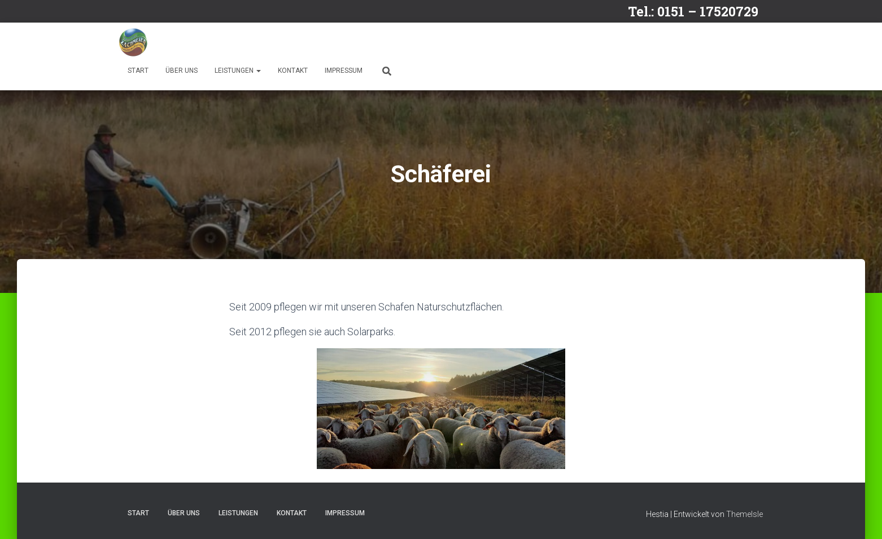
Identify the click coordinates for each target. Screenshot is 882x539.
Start (138, 71)
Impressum (344, 71)
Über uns (181, 71)
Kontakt (293, 71)
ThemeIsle (744, 514)
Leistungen (238, 71)
